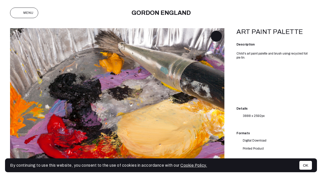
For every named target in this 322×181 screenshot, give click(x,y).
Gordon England (161, 13)
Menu (24, 13)
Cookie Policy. (193, 165)
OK (305, 165)
